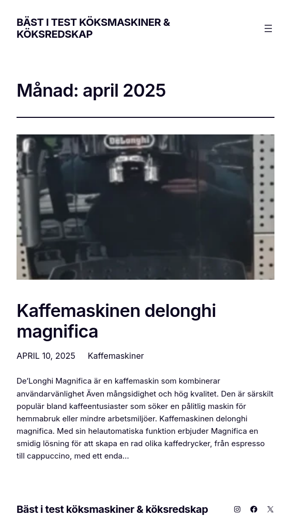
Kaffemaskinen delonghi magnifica (116, 320)
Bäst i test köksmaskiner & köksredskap (93, 28)
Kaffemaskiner (116, 356)
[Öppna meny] (268, 28)
